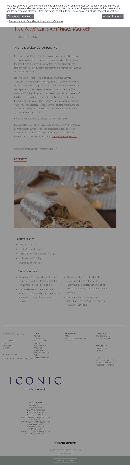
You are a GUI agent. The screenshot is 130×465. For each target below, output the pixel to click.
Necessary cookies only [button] (20, 16)
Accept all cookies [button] (112, 16)
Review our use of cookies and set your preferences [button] (36, 21)
